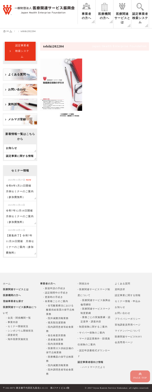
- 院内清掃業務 (54, 344)
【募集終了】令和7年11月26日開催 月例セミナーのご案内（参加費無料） (20, 241)
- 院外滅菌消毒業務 (57, 318)
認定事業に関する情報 (128, 295)
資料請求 (14, 104)
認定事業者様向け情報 (90, 362)
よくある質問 (17, 74)
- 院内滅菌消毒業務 (57, 365)
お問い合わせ (17, 89)
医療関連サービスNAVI (128, 336)
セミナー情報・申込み (128, 301)
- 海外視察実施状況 (17, 339)
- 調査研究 (12, 335)
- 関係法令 (84, 283)
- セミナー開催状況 (17, 326)
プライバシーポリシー (128, 318)
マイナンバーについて (128, 330)
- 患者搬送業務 (54, 339)
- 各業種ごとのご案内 (55, 301)
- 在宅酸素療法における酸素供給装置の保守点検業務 (60, 309)
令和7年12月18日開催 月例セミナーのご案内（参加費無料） (21, 213)
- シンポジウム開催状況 (19, 330)
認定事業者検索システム (140, 18)
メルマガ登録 (17, 119)
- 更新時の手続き (53, 297)
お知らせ (120, 307)
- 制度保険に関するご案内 (93, 326)
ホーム (7, 283)
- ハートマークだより (93, 367)
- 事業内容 (12, 322)
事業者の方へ (86, 16)
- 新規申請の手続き (54, 288)
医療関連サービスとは (122, 18)
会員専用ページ (124, 342)
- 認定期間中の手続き (55, 292)
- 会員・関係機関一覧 (18, 317)
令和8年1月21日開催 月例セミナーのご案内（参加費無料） (20, 188)
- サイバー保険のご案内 (91, 332)
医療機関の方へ (104, 16)
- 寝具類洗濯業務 (56, 322)
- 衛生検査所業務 (56, 335)
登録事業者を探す (13, 301)
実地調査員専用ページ (128, 324)
